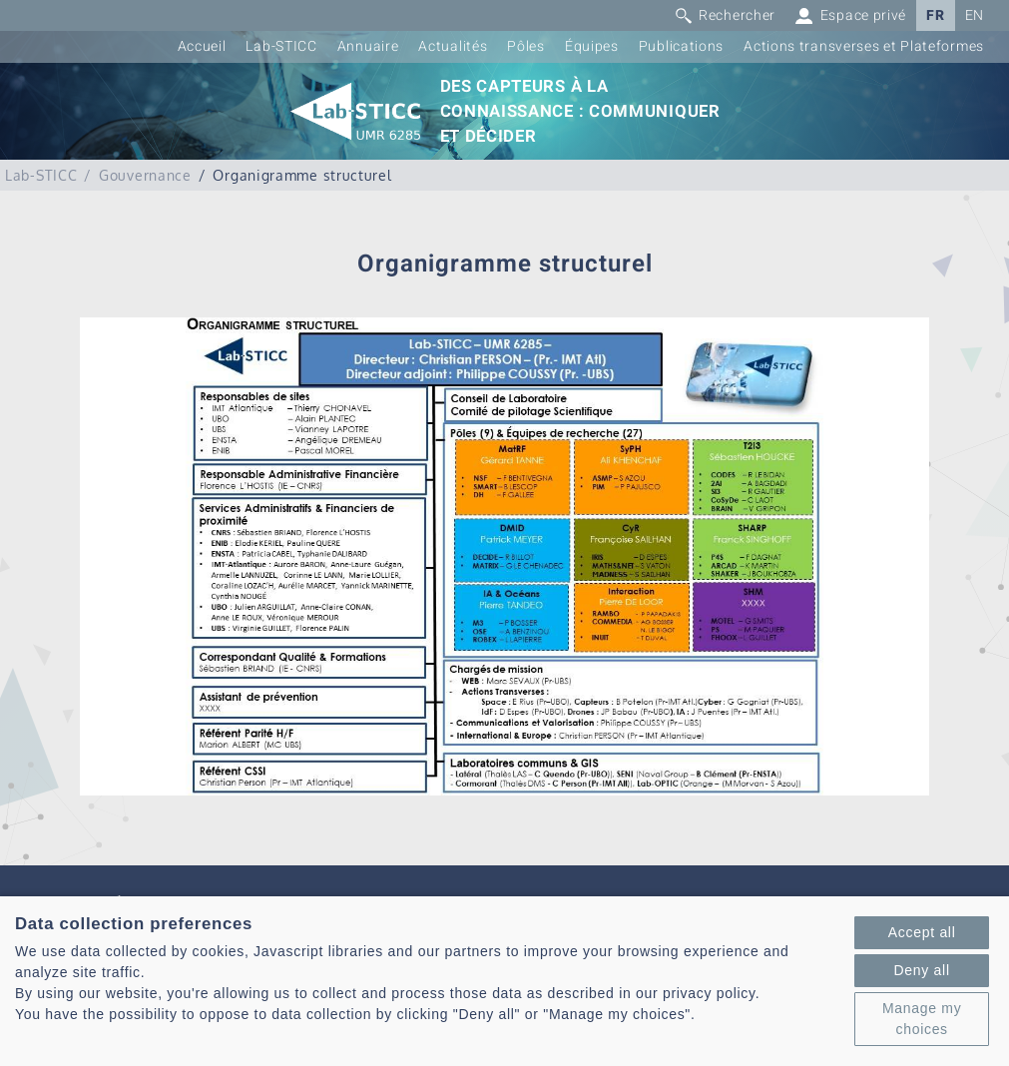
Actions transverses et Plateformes (864, 46)
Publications (681, 46)
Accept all (922, 932)
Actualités (452, 46)
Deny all (922, 970)
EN (974, 15)
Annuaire (368, 46)
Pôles (526, 46)
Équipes (592, 46)
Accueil (202, 46)
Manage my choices (921, 1018)
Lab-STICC (281, 46)
